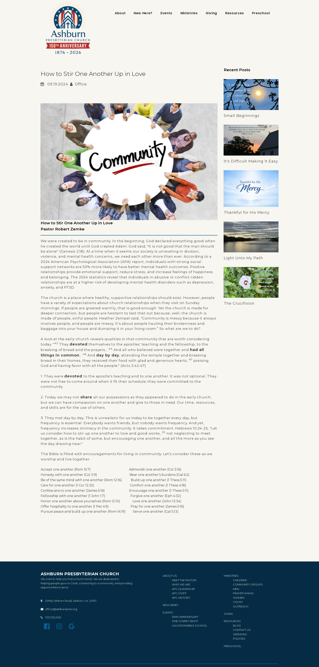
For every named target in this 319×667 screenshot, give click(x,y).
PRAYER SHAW (243, 594)
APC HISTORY (181, 599)
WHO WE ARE (181, 586)
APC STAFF (179, 594)
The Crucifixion (239, 304)
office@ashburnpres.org (61, 611)
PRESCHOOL (232, 646)
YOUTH (238, 603)
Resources (234, 13)
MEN (236, 590)
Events (166, 13)
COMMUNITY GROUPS (248, 586)
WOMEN (238, 599)
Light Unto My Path (243, 258)
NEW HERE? (170, 606)
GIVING (228, 614)
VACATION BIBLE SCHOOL (189, 626)
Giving (211, 13)
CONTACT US (242, 630)
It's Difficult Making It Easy (251, 161)
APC (175, 590)
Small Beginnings (241, 116)
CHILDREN (240, 582)
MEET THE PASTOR (184, 582)
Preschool (261, 13)
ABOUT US (170, 577)
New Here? (143, 13)
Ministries (189, 13)
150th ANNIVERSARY (185, 617)
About (120, 13)
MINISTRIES (231, 577)
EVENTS (168, 613)
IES (239, 638)
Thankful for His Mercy (247, 213)
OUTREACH (240, 607)
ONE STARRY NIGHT (185, 621)
